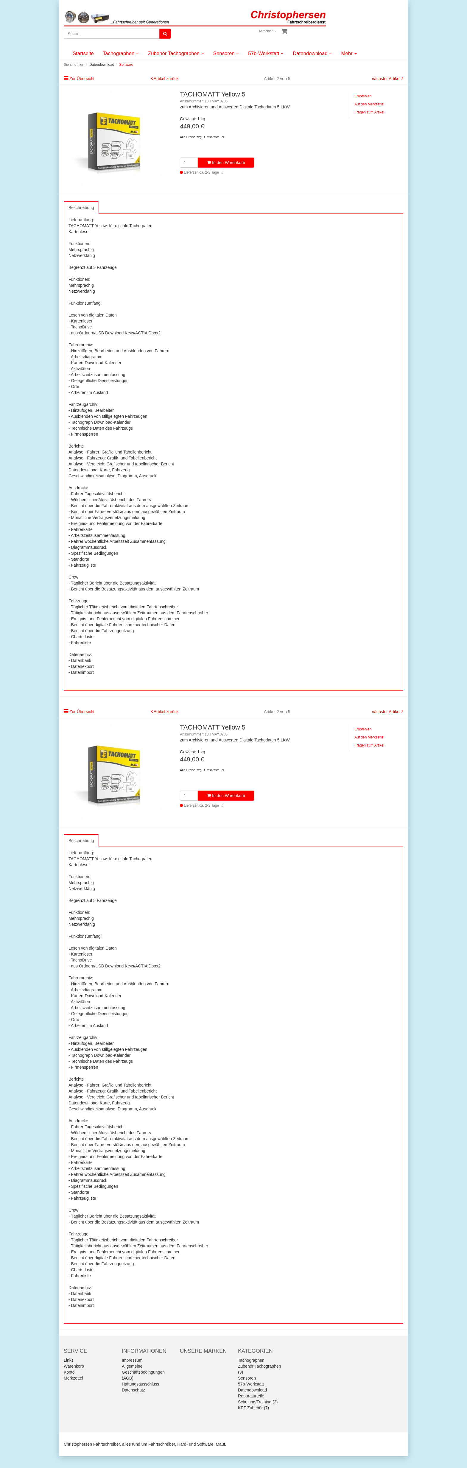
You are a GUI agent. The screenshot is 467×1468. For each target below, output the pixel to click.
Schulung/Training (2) (258, 1402)
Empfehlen (362, 96)
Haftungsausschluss (140, 1384)
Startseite (83, 53)
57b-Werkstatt (266, 53)
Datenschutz (133, 1390)
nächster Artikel (386, 78)
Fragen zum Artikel (369, 112)
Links (69, 1360)
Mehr (349, 53)
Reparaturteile (251, 1396)
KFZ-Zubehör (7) (253, 1407)
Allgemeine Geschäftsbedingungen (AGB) (143, 1372)
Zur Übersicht (81, 78)
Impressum (132, 1360)
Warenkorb (74, 1366)
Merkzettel (73, 1378)
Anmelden (268, 31)
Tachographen (121, 53)
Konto (69, 1372)
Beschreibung (81, 207)
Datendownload (312, 53)
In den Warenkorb (226, 162)
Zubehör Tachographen (176, 53)
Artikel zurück (166, 78)
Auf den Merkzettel (369, 104)
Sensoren (226, 53)
